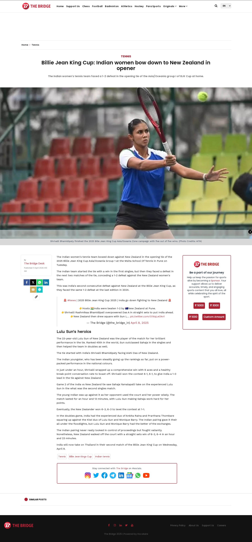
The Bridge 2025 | (114, 534)
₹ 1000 (193, 317)
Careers (221, 525)
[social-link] (36, 297)
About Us (194, 525)
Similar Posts (37, 499)
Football (97, 6)
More (183, 6)
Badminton (112, 6)
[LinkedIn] (46, 282)
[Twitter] (33, 282)
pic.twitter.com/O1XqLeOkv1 (147, 316)
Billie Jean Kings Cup (80, 456)
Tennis (126, 56)
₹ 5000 (199, 305)
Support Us (73, 6)
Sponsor (215, 280)
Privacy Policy (177, 525)
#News (72, 300)
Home (60, 6)
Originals (170, 6)
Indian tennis (102, 456)
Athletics (126, 6)
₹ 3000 (214, 305)
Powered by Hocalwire (136, 534)
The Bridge (122, 468)
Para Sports (153, 6)
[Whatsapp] (39, 282)
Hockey (139, 6)
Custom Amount (214, 317)
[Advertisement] (126, 31)
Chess (86, 6)
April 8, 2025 (139, 322)
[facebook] (26, 282)
